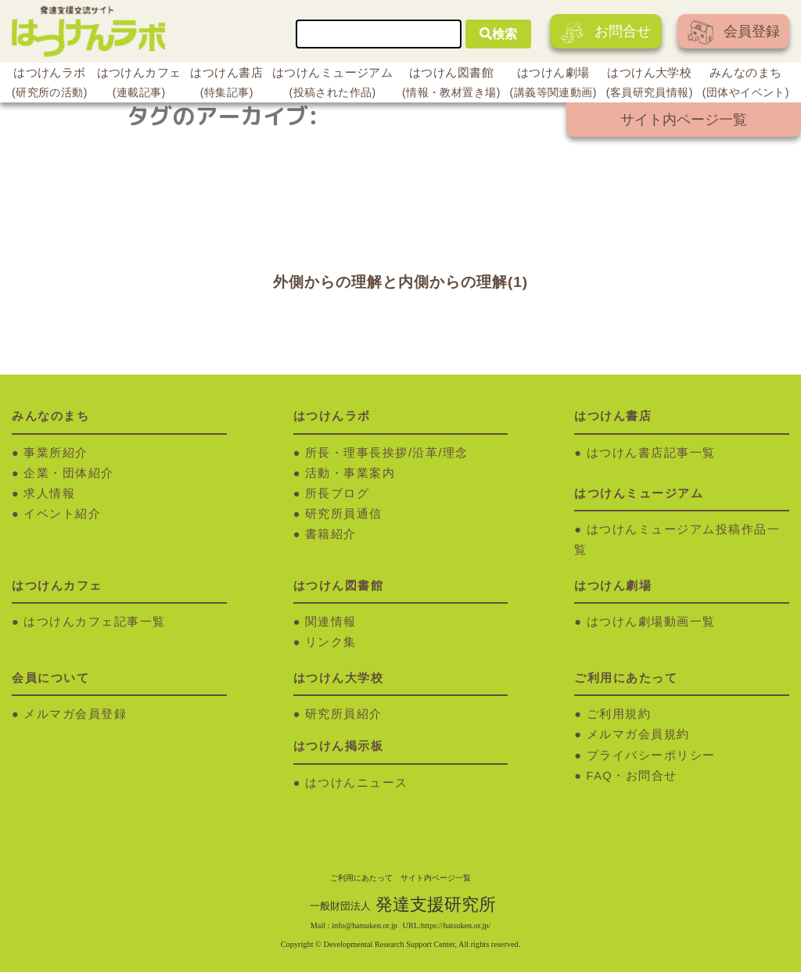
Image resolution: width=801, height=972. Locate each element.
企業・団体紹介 (68, 473)
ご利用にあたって (361, 877)
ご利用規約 (619, 714)
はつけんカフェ (139, 84)
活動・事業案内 (350, 473)
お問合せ (606, 32)
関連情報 (331, 621)
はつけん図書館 (451, 84)
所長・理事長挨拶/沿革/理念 (387, 453)
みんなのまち (745, 84)
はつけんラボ (50, 84)
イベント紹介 (62, 514)
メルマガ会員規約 (638, 734)
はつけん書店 (226, 84)
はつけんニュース (356, 783)
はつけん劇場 (553, 84)
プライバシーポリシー (651, 755)
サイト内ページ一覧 (683, 119)
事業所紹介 (55, 453)
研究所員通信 (344, 514)
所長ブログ (337, 493)
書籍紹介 (331, 534)
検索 (498, 34)
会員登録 (734, 32)
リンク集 (331, 642)
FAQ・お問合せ (632, 775)
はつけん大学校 (649, 84)
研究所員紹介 (344, 714)
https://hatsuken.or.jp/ (455, 925)
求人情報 (49, 493)
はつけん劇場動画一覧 (651, 621)
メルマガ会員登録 (75, 714)
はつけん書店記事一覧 (651, 453)
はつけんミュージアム (332, 84)
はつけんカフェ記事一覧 (94, 621)
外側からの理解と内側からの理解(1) (400, 282)
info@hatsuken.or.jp (364, 925)
